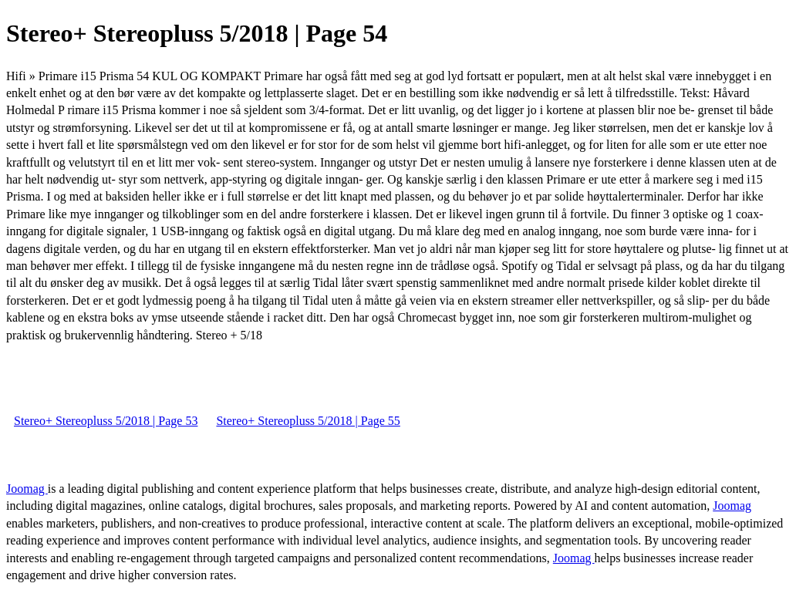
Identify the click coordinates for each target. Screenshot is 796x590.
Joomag (27, 488)
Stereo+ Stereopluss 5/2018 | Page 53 (105, 420)
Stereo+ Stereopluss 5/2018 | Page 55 (308, 420)
